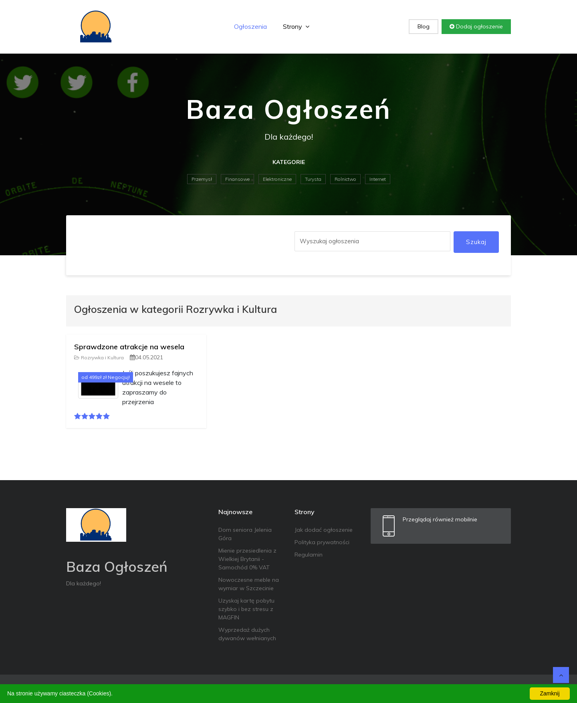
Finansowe (237, 179)
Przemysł (202, 179)
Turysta (313, 179)
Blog (424, 26)
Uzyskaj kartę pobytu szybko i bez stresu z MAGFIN (246, 609)
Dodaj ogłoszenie (476, 26)
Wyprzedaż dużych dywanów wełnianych (247, 634)
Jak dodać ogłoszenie (324, 529)
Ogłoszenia (250, 26)
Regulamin (309, 554)
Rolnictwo (345, 179)
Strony (296, 26)
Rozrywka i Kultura (99, 358)
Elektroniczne (277, 179)
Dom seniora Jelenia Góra (245, 534)
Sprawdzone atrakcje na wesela (129, 346)
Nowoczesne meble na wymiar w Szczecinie (248, 584)
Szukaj (476, 242)
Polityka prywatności (322, 542)
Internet (377, 179)
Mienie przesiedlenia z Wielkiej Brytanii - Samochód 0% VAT (247, 559)
